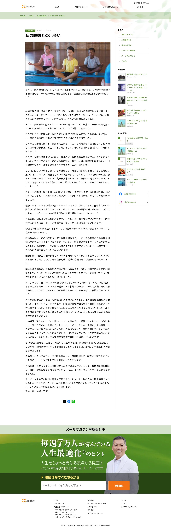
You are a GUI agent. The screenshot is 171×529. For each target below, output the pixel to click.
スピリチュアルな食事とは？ (136, 170)
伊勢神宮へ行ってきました (137, 74)
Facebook (68, 401)
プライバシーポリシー (95, 513)
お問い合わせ (92, 507)
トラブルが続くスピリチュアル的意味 (137, 181)
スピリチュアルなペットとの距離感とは (137, 122)
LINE (73, 401)
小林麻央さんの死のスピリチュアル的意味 (137, 160)
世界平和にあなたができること (66, 515)
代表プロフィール (81, 7)
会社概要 (139, 7)
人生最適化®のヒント (61, 507)
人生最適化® (30, 30)
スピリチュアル (127, 35)
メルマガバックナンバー (129, 507)
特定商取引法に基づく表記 (96, 503)
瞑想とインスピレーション (64, 512)
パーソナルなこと (128, 56)
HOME (56, 7)
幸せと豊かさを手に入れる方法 (66, 510)
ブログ (123, 503)
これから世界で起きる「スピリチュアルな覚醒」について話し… (137, 87)
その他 (124, 61)
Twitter (64, 401)
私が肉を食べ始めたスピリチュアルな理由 (137, 111)
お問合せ (146, 3)
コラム (123, 500)
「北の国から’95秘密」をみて (137, 139)
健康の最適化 (126, 45)
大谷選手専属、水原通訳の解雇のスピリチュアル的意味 (137, 100)
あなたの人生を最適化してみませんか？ (69, 517)
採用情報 (137, 3)
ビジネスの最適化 (128, 51)
